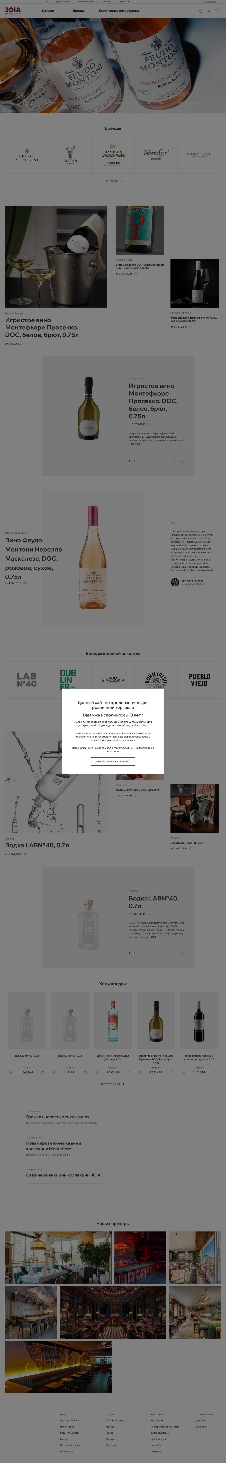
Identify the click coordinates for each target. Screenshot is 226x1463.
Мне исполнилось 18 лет (113, 761)
